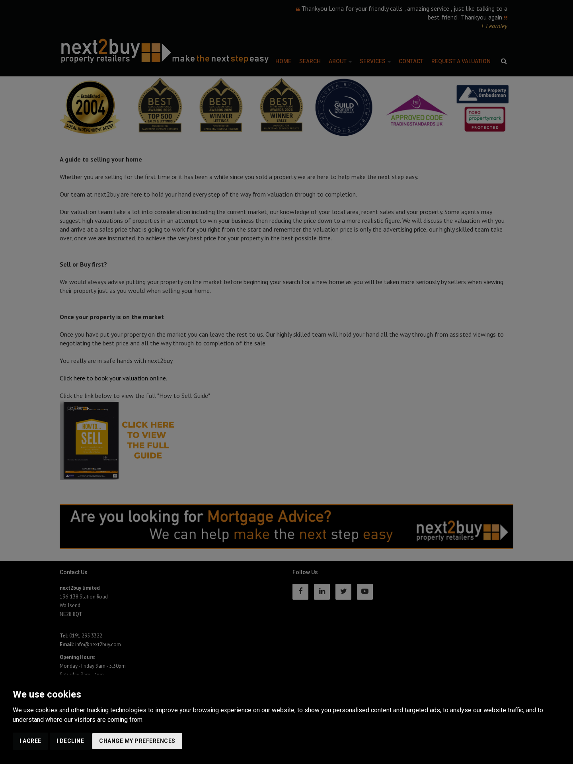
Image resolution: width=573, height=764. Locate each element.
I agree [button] (30, 741)
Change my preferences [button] (137, 741)
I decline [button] (70, 741)
